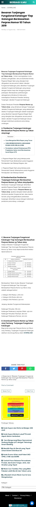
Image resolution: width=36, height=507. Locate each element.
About (7, 495)
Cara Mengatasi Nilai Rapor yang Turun (18, 140)
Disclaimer (18, 498)
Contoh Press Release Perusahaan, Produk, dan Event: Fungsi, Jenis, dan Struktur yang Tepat (16, 463)
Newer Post (6, 391)
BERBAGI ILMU (18, 2)
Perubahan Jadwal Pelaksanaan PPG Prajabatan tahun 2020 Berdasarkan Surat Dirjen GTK (18, 150)
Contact (15, 495)
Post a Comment (7, 385)
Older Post (29, 391)
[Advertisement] (18, 51)
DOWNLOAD (28, 333)
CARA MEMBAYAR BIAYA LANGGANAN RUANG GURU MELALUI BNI (17, 144)
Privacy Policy (25, 495)
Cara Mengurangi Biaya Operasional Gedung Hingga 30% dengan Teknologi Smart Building (16, 442)
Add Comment (21, 29)
